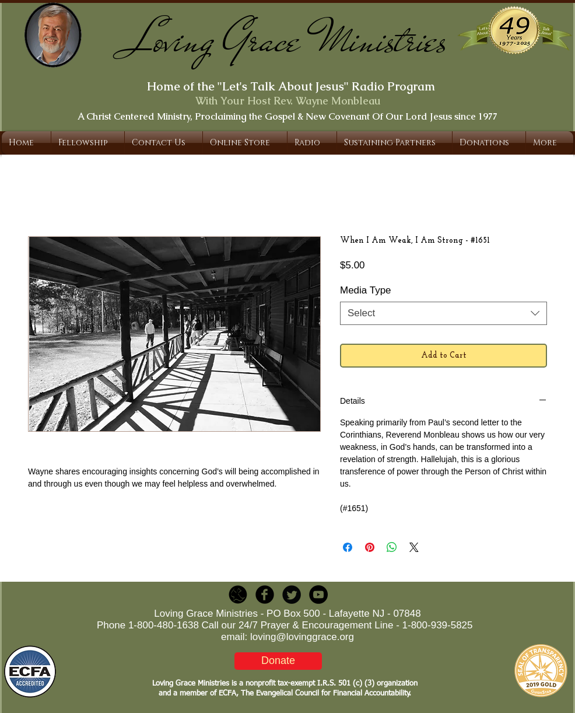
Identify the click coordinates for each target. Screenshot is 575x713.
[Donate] (278, 661)
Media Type (365, 290)
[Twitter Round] (291, 594)
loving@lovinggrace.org (302, 636)
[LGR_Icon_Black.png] (238, 594)
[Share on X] (414, 547)
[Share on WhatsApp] (392, 547)
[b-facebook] (264, 594)
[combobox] (443, 313)
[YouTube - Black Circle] (318, 594)
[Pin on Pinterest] (370, 547)
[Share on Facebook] (348, 547)
